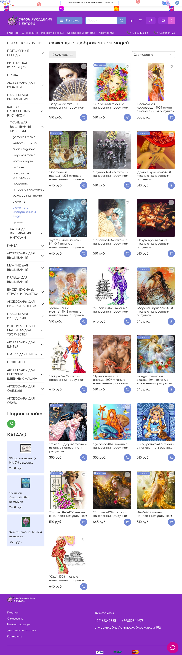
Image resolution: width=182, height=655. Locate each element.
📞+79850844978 (164, 32)
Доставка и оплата (81, 32)
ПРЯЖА (12, 75)
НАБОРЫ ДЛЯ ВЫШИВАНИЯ (17, 97)
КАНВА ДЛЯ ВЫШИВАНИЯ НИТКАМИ (20, 233)
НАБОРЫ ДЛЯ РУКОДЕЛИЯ (17, 316)
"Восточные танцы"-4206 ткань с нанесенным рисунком (66, 176)
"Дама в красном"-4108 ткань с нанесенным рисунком (154, 176)
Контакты (106, 32)
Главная (12, 32)
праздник (20, 183)
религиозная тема (27, 195)
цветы (18, 222)
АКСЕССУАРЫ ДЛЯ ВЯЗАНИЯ (21, 85)
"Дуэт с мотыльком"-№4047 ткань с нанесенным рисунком (66, 244)
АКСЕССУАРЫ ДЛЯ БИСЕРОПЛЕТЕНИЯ (22, 304)
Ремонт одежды (52, 32)
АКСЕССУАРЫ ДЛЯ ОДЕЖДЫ (21, 388)
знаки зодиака (24, 149)
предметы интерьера (21, 175)
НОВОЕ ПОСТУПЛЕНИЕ (25, 43)
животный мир (25, 143)
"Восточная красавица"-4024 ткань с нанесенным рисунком (156, 108)
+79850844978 (132, 621)
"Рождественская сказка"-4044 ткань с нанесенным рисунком (154, 380)
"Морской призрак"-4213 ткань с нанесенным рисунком (155, 312)
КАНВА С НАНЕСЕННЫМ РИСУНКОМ (19, 111)
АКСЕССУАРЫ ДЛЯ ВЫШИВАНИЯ (21, 255)
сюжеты (19, 201)
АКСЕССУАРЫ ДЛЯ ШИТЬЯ (21, 344)
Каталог (69, 20)
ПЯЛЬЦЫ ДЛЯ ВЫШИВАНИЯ (17, 280)
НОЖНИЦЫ (16, 362)
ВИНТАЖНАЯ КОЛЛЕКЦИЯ (17, 65)
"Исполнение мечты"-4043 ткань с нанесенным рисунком (66, 312)
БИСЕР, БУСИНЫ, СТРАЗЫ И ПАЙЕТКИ (22, 292)
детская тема (24, 137)
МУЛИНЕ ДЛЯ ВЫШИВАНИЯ (17, 267)
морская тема (24, 155)
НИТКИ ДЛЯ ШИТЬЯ (22, 354)
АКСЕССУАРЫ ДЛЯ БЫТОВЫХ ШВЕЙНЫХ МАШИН (22, 374)
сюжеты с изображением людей (24, 212)
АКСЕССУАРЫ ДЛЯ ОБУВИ (21, 400)
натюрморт (23, 161)
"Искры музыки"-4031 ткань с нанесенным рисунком (153, 244)
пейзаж (18, 167)
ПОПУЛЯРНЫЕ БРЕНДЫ (18, 53)
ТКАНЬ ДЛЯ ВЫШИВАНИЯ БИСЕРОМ (20, 127)
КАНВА (12, 245)
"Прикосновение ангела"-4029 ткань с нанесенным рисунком (110, 380)
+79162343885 (105, 621)
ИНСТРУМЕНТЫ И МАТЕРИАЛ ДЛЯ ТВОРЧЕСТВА (21, 330)
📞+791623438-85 (137, 32)
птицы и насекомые (28, 189)
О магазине (30, 32)
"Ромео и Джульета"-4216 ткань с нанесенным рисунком (68, 448)
